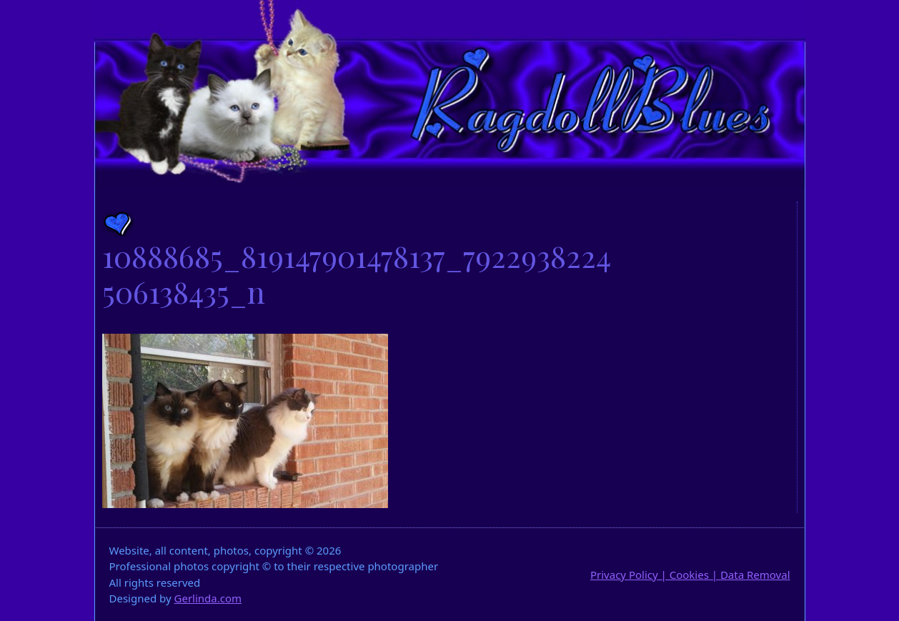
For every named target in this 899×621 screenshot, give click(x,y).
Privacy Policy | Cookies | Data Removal (690, 574)
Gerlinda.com (208, 598)
